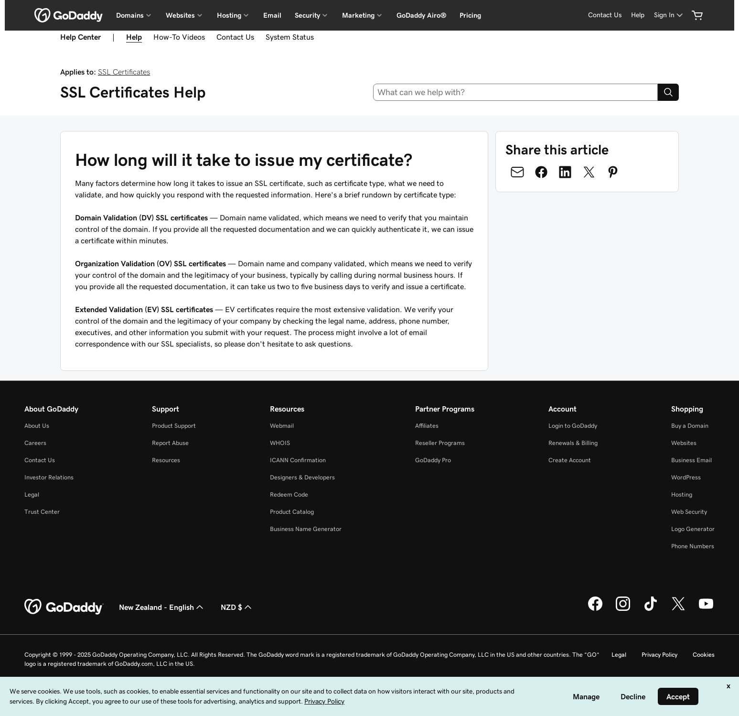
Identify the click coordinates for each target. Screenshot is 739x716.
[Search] (668, 92)
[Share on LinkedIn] (565, 172)
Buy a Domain (689, 426)
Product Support (174, 426)
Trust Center (42, 512)
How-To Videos (179, 37)
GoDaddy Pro (433, 460)
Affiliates (427, 426)
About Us (36, 426)
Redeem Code (289, 494)
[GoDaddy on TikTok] (650, 609)
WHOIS (280, 443)
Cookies (704, 654)
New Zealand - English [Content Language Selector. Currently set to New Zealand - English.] (162, 607)
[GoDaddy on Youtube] (706, 609)
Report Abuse (170, 443)
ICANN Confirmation (298, 460)
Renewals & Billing (573, 443)
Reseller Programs (440, 443)
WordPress (686, 477)
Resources (166, 460)
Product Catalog (292, 512)
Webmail (282, 426)
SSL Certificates (124, 72)
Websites (683, 443)
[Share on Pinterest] (613, 172)
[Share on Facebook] (541, 172)
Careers (35, 443)
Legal (31, 494)
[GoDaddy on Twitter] (678, 609)
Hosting (681, 494)
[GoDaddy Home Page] (64, 607)
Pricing (470, 15)
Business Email (691, 460)
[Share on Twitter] (589, 172)
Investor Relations (49, 477)
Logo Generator (693, 529)
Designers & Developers (302, 477)
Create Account (569, 460)
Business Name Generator (306, 529)
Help (637, 14)
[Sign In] (669, 15)
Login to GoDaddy (572, 426)
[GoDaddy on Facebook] (595, 609)
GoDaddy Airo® (421, 15)
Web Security (689, 512)
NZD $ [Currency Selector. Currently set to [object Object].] (237, 607)
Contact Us (604, 14)
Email (272, 15)
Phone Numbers (692, 546)
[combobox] (515, 92)
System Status (290, 37)
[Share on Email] (517, 172)
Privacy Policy (659, 654)
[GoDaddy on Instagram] (623, 609)
